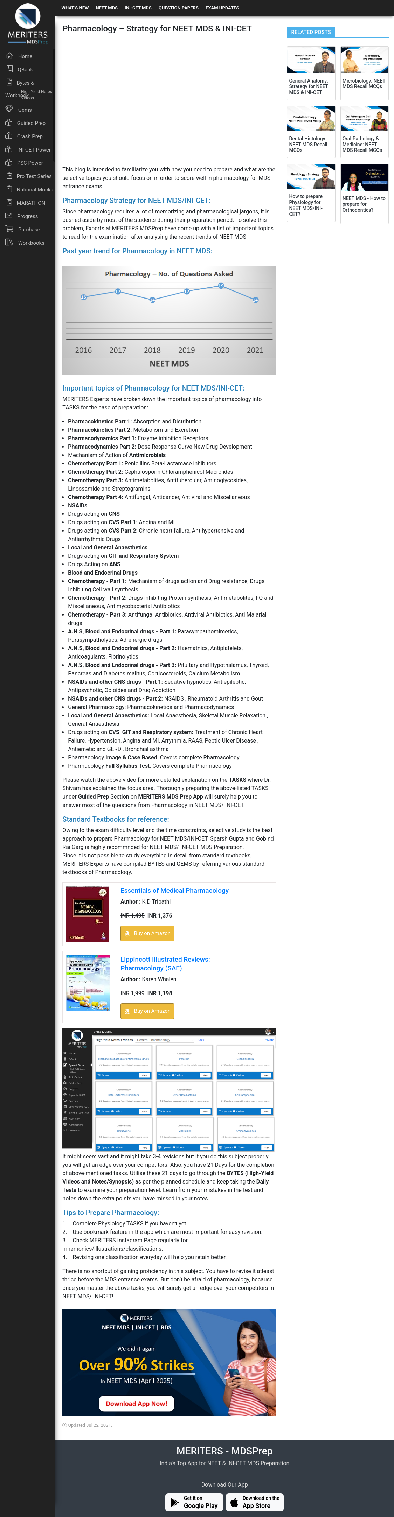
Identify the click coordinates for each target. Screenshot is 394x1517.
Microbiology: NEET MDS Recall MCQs (364, 84)
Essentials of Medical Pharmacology (174, 890)
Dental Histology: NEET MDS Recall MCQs (308, 144)
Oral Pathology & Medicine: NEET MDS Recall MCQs (362, 144)
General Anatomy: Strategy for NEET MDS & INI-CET (308, 87)
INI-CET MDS (138, 7)
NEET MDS (107, 7)
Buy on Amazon (147, 933)
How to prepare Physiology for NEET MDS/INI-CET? (306, 205)
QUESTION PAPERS (179, 7)
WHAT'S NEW (75, 7)
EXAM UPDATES (222, 7)
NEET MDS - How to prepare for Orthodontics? (364, 204)
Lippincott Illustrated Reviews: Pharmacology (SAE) (165, 963)
